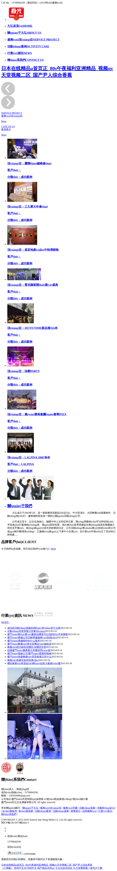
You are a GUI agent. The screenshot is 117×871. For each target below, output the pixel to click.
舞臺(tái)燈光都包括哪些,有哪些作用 (26, 647)
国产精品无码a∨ (46, 868)
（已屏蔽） (7, 868)
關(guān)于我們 (19, 506)
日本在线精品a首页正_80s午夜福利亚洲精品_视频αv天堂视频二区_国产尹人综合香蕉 (46, 865)
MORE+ (5, 622)
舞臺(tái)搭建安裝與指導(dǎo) (23, 660)
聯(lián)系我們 (8, 814)
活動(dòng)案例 (43, 811)
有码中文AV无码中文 (25, 868)
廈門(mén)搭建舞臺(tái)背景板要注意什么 (29, 656)
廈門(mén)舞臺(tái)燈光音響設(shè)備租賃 (29, 644)
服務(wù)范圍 (70, 808)
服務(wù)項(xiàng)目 (50, 808)
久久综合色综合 (64, 868)
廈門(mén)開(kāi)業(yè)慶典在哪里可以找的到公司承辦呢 (37, 634)
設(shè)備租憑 (9, 811)
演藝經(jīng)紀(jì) (106, 808)
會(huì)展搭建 (26, 811)
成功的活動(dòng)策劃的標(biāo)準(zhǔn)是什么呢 (33, 628)
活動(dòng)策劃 (87, 808)
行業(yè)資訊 (105, 811)
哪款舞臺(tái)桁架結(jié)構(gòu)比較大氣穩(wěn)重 (33, 663)
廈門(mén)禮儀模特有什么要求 (23, 640)
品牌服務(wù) (89, 811)
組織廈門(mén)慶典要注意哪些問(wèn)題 (29, 650)
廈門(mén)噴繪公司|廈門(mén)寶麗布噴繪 (29, 653)
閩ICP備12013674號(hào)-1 (15, 822)
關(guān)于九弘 (30, 808)
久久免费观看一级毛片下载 (87, 868)
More (4, 121)
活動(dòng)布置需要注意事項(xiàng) (26, 631)
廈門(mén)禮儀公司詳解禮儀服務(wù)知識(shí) (31, 637)
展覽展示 (75, 811)
